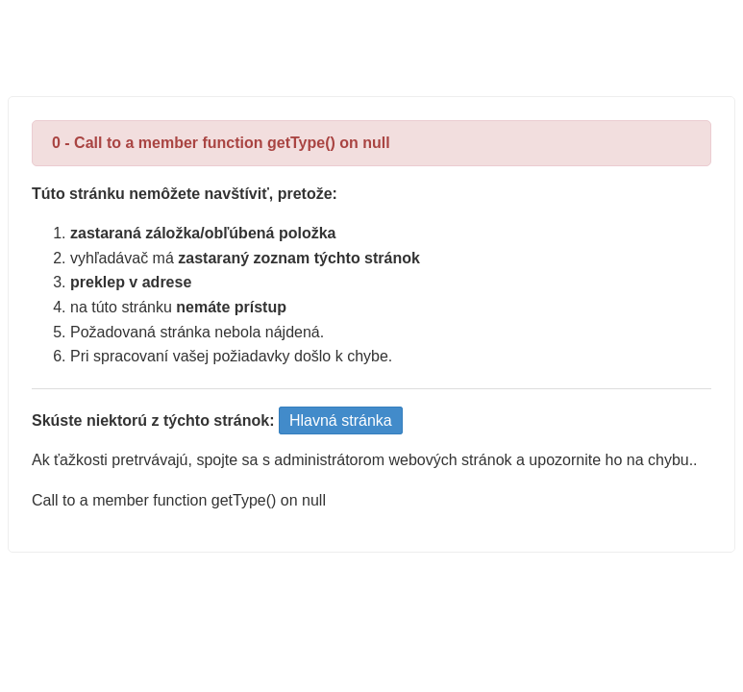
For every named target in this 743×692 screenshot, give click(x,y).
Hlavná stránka (340, 420)
